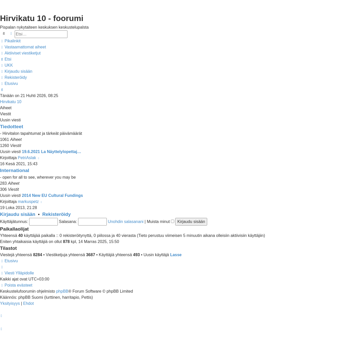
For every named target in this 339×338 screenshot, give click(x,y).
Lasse (176, 255)
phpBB (62, 291)
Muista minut (160, 221)
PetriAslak (27, 158)
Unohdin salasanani (126, 221)
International (14, 170)
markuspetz (28, 201)
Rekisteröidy (56, 214)
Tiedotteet (11, 126)
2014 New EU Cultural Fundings (52, 195)
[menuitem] (23, 47)
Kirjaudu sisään (17, 214)
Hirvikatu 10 (10, 102)
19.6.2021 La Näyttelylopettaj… (51, 151)
